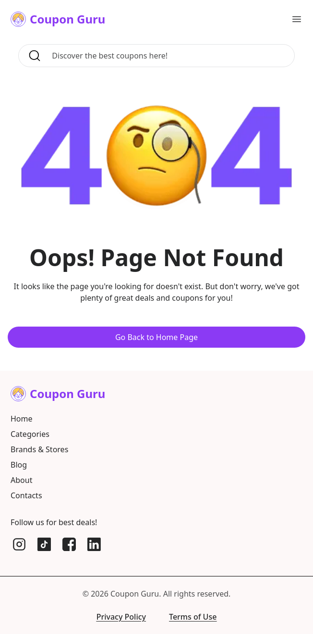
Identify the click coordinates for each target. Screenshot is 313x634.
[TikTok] (44, 544)
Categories (30, 434)
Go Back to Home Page (156, 337)
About (21, 480)
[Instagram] (19, 544)
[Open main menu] (296, 19)
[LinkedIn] (94, 544)
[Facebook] (69, 544)
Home (22, 418)
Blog (19, 464)
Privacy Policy (121, 616)
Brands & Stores (39, 449)
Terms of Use (193, 616)
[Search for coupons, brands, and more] (170, 56)
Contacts (26, 495)
